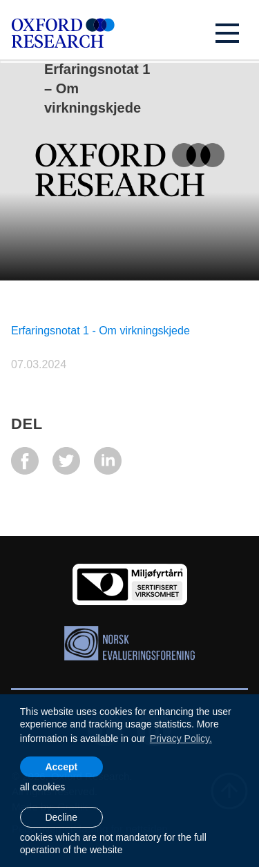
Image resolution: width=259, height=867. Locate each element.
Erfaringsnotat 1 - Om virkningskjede (100, 330)
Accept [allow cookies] (61, 766)
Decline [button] (61, 817)
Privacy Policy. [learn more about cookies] (181, 738)
